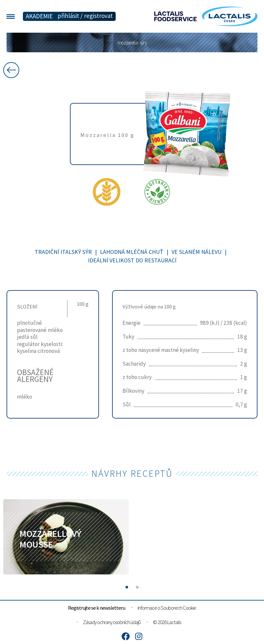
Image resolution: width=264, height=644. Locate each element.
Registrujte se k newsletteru (96, 608)
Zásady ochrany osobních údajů (111, 623)
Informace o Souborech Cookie (167, 608)
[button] (126, 587)
